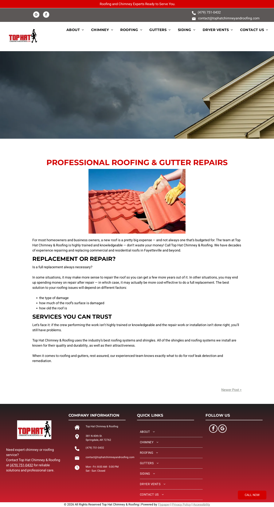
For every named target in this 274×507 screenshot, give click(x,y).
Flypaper (164, 504)
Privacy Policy (181, 504)
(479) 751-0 (206, 12)
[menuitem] (77, 30)
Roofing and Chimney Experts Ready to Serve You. (137, 4)
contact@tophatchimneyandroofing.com (229, 18)
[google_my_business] (36, 15)
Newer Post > (231, 389)
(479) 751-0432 (21, 465)
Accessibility (201, 504)
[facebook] (46, 15)
